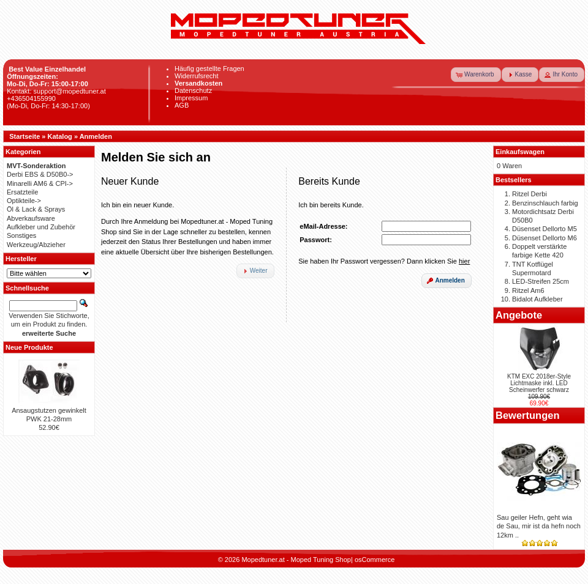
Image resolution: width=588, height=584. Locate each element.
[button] (476, 74)
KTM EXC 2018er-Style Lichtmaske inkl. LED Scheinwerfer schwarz (539, 383)
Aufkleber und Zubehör (41, 227)
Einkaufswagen (520, 151)
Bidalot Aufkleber (537, 299)
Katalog (60, 136)
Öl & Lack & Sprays (36, 209)
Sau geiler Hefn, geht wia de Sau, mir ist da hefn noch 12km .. (539, 526)
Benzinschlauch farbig (545, 203)
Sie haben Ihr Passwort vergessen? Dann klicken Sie (384, 261)
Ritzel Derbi (529, 194)
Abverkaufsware (31, 218)
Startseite (24, 136)
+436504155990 (31, 98)
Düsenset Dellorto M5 (544, 228)
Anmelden (96, 136)
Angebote (519, 314)
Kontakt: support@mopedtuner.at (56, 91)
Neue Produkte (29, 347)
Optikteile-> (24, 200)
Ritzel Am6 (528, 290)
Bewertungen (528, 415)
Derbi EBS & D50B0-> (40, 174)
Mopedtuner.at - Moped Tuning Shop (296, 559)
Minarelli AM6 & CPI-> (40, 183)
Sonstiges (21, 235)
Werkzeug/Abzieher (36, 244)
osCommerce (374, 559)
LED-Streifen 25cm (540, 281)
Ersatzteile (22, 192)
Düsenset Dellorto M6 (544, 238)
